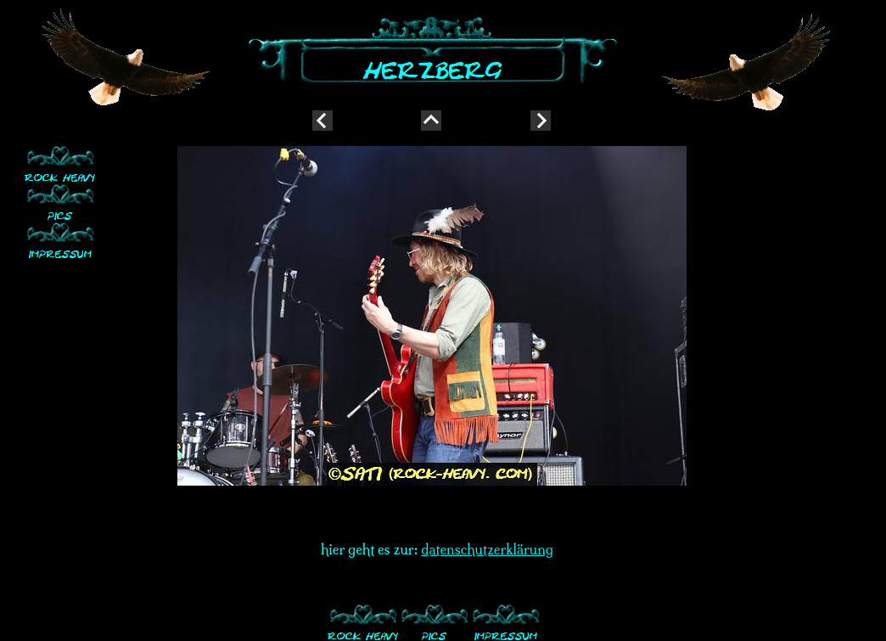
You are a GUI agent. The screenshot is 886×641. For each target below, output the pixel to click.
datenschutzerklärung (487, 549)
